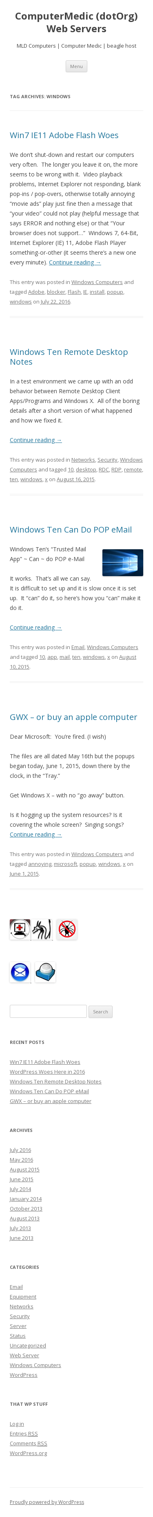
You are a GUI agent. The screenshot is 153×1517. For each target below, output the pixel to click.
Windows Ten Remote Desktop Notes (69, 356)
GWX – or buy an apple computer (73, 716)
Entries (24, 1433)
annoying (39, 863)
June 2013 (21, 1238)
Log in (17, 1423)
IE (85, 291)
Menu (76, 66)
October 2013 (26, 1208)
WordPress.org (28, 1453)
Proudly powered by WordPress (47, 1502)
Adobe (36, 291)
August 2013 (25, 1218)
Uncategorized (28, 1345)
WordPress (24, 1374)
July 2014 (20, 1189)
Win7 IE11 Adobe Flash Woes (64, 135)
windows (21, 301)
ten (14, 479)
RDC (104, 469)
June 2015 (21, 1179)
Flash (74, 291)
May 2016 (21, 1159)
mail (65, 657)
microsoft (65, 863)
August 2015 (25, 1169)
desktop (86, 469)
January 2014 (26, 1198)
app (52, 657)
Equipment (23, 1296)
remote (133, 469)
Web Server (24, 1355)
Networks (83, 459)
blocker (56, 291)
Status (18, 1335)
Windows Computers (97, 282)
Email (77, 647)
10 (70, 469)
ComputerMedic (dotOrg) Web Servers (76, 22)
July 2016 (20, 1150)
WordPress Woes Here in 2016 (47, 1071)
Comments (28, 1443)
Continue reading (75, 262)
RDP (116, 469)
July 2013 (20, 1228)
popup (115, 291)
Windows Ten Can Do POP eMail (71, 529)
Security (108, 459)
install (97, 291)
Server (18, 1326)
